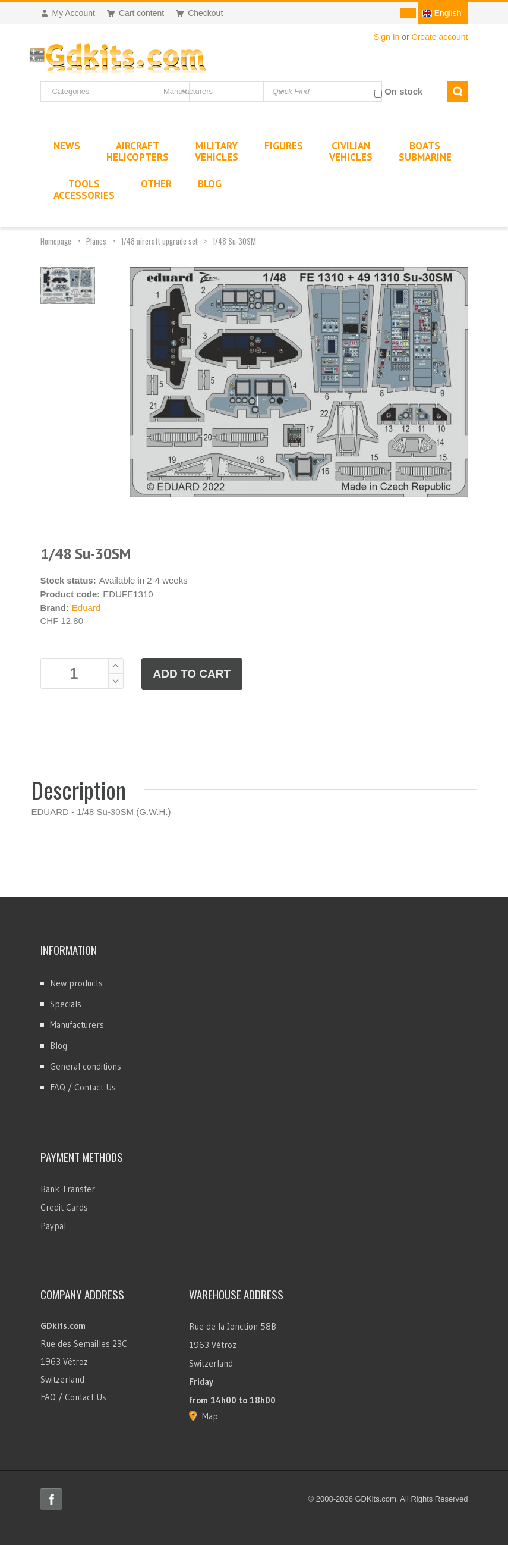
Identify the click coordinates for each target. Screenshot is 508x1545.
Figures (283, 145)
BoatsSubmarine (425, 151)
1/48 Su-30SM (234, 241)
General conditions (85, 1066)
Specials (65, 1004)
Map (210, 1416)
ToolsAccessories (84, 189)
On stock (403, 91)
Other (156, 183)
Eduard (86, 608)
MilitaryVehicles (216, 151)
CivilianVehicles (351, 151)
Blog (58, 1045)
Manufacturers (77, 1024)
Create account (440, 37)
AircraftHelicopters (137, 151)
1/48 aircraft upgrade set (159, 241)
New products (76, 983)
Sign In (387, 37)
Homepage (55, 241)
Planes (96, 241)
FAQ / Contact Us (83, 1087)
